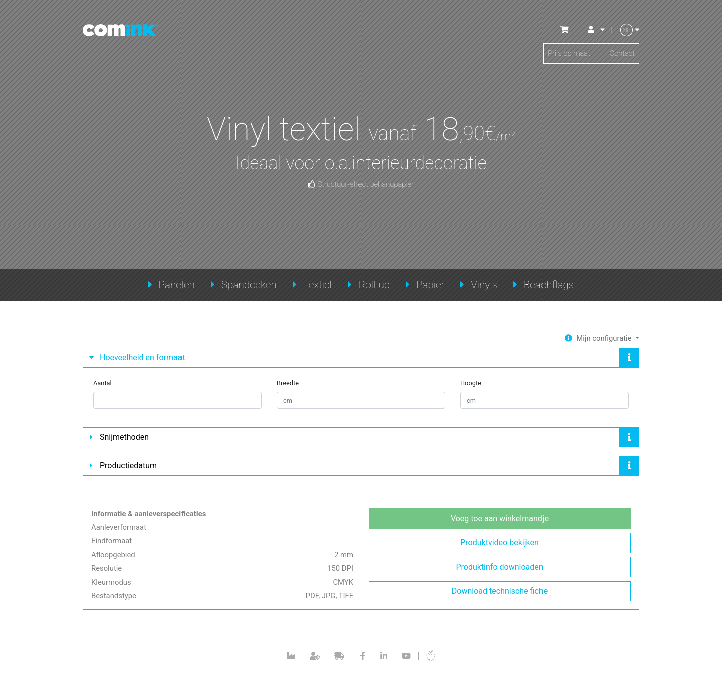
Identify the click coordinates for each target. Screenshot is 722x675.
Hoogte (470, 385)
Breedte (288, 385)
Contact (621, 54)
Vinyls (484, 285)
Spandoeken (249, 285)
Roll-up (374, 285)
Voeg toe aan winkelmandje (500, 521)
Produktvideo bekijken (499, 546)
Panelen (177, 285)
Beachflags (549, 285)
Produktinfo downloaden (499, 571)
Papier (430, 285)
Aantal (102, 385)
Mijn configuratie (602, 338)
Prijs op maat (565, 54)
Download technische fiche (500, 596)
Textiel (317, 285)
